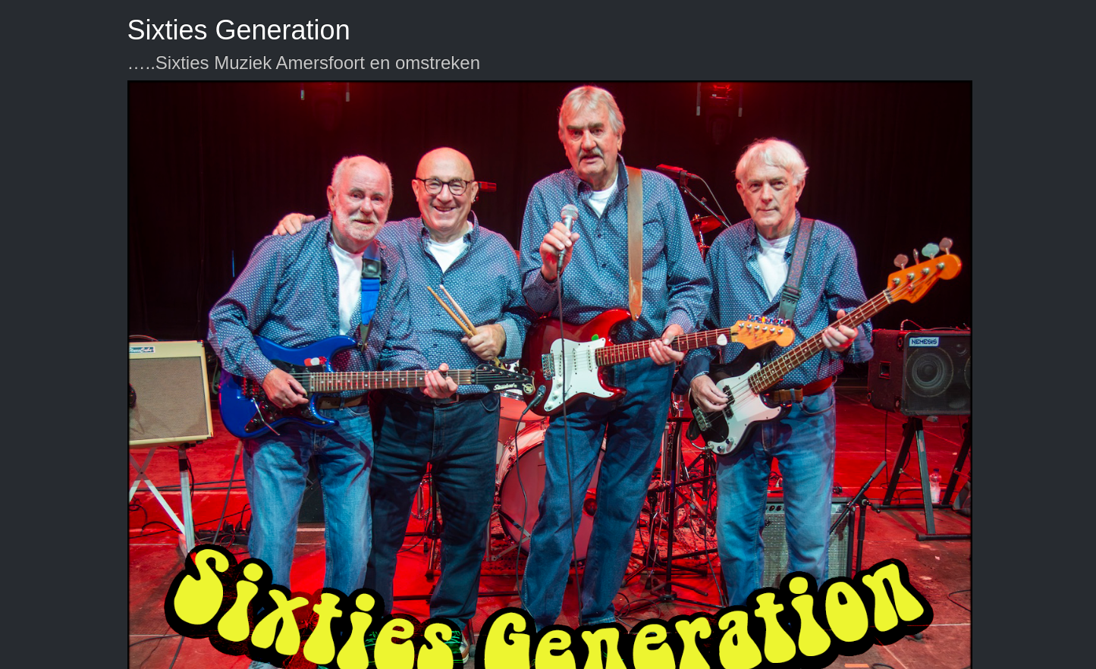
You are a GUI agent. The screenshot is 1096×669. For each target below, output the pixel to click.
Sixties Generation (238, 30)
